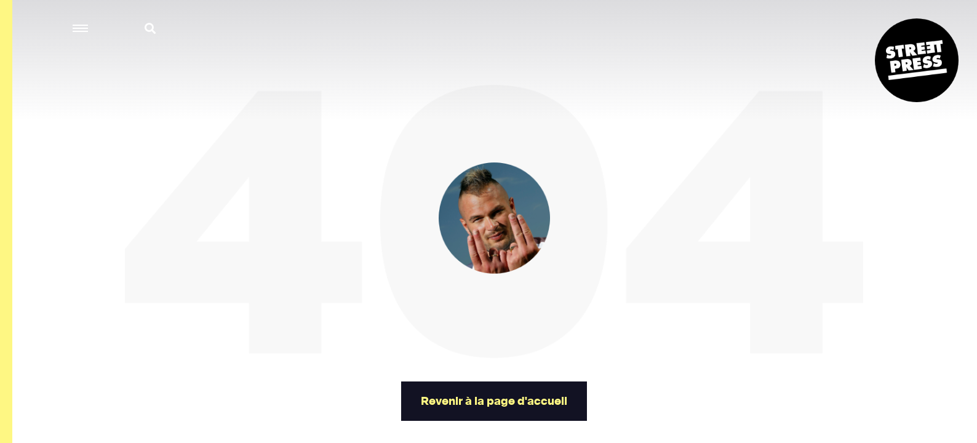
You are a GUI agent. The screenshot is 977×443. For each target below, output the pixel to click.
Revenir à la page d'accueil (493, 401)
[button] (81, 28)
